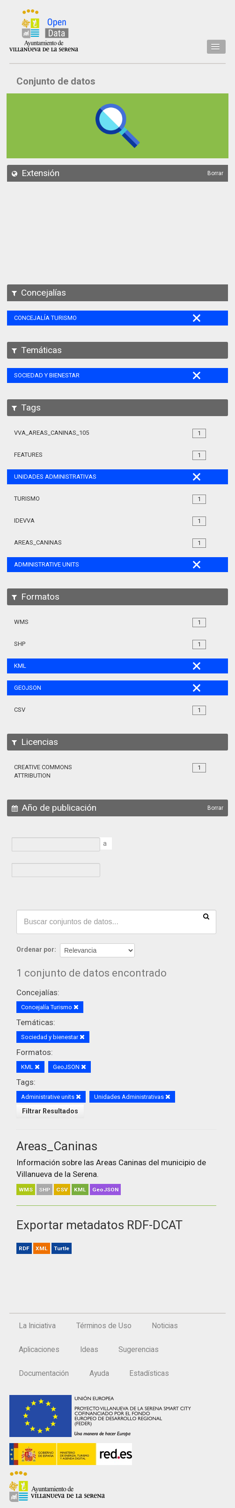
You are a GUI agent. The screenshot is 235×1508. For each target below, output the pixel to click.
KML (80, 1189)
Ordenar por (35, 949)
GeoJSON (105, 1189)
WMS (26, 1189)
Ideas (89, 1349)
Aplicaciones (39, 1349)
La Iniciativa (37, 1326)
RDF (24, 1248)
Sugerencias (138, 1349)
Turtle (61, 1248)
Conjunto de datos (55, 81)
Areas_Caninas (56, 1146)
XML (42, 1248)
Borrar (215, 173)
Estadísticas (149, 1373)
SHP (44, 1189)
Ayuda (99, 1373)
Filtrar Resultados (50, 1111)
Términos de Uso (104, 1326)
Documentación (44, 1373)
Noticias (165, 1326)
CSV (62, 1189)
